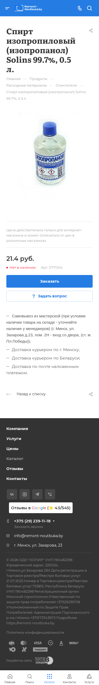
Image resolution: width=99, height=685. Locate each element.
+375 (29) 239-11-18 (32, 520)
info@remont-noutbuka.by (38, 535)
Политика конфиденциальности (35, 632)
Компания (17, 428)
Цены (12, 448)
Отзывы (14, 468)
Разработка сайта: (19, 660)
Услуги (13, 438)
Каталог (14, 458)
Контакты (16, 478)
